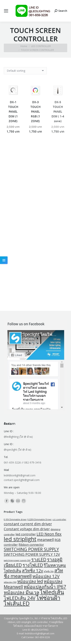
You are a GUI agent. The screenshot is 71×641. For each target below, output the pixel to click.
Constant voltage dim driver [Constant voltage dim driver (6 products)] (27, 529)
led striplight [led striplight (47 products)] (20, 539)
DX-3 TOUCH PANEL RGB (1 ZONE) (35, 111)
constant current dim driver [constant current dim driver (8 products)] (28, 523)
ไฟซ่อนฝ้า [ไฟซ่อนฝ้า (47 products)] (48, 598)
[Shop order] (25, 70)
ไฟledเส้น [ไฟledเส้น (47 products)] (52, 592)
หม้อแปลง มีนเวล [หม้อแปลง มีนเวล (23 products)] (21, 592)
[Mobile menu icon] (6, 11)
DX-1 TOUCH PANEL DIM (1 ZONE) (13, 111)
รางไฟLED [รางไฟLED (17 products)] (33, 565)
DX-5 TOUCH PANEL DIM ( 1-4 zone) (57, 111)
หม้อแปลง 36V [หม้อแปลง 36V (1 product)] (10, 582)
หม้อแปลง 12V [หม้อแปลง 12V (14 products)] (45, 576)
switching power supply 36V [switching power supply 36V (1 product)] (17, 560)
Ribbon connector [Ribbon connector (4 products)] (31, 545)
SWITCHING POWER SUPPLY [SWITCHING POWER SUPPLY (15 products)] (31, 549)
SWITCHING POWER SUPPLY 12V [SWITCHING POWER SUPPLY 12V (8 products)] (32, 554)
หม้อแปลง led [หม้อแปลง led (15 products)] (30, 581)
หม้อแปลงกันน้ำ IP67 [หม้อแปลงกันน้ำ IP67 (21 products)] (45, 587)
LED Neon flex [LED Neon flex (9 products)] (49, 534)
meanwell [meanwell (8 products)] (45, 539)
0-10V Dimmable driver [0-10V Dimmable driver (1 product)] (15, 519)
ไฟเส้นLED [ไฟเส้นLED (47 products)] (17, 603)
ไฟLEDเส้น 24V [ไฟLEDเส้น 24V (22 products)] (19, 598)
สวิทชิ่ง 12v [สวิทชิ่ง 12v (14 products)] (32, 570)
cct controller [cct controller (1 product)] (59, 519)
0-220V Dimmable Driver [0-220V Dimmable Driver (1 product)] (39, 519)
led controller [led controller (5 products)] (26, 534)
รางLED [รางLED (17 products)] (38, 559)
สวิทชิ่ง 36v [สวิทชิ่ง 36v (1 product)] (49, 571)
